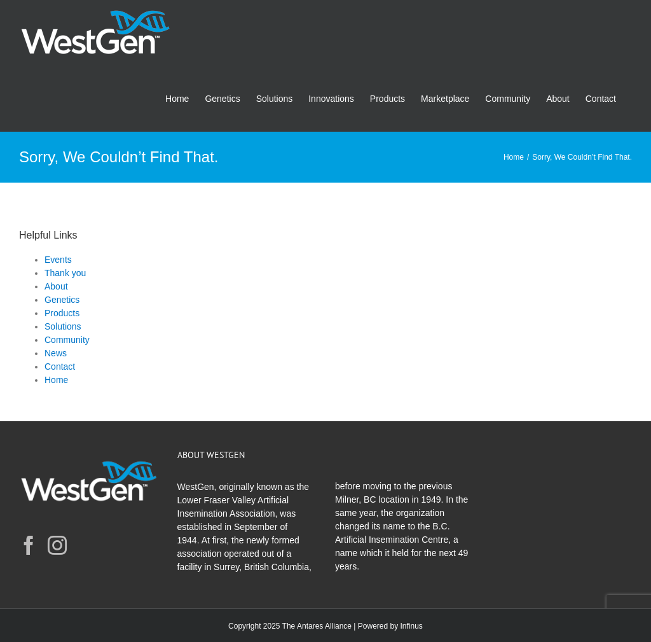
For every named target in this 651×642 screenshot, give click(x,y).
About (56, 286)
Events (58, 260)
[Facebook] (28, 545)
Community (67, 340)
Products (62, 313)
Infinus (412, 626)
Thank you (65, 273)
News (56, 353)
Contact (60, 366)
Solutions (63, 326)
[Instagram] (57, 545)
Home (56, 380)
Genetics (62, 300)
